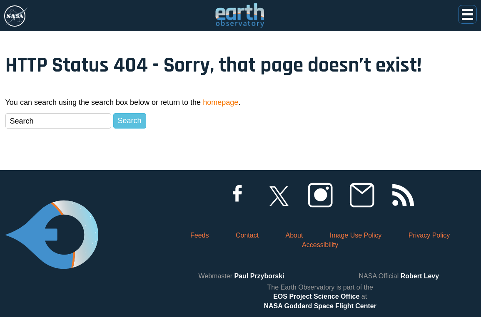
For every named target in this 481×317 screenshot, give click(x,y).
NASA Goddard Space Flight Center (320, 306)
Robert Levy (420, 276)
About (294, 235)
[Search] (58, 121)
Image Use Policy (356, 235)
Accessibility (320, 244)
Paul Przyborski (259, 276)
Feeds (199, 235)
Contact (247, 235)
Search (130, 120)
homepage (220, 102)
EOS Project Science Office (316, 296)
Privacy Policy (429, 235)
